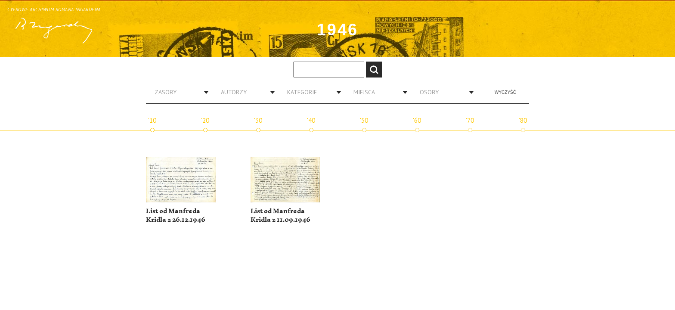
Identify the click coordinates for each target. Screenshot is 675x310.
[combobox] (178, 92)
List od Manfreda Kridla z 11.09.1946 (280, 215)
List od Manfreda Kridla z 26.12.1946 (175, 215)
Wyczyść (505, 92)
